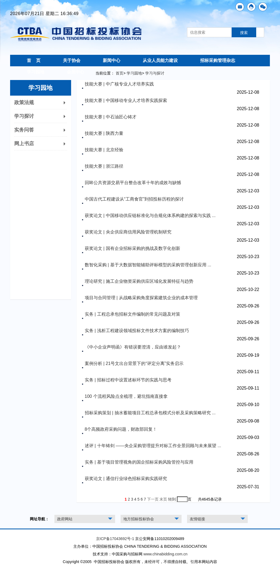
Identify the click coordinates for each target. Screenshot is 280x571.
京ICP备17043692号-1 (115, 538)
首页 (119, 73)
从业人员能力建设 (160, 60)
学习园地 (35, 72)
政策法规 (40, 102)
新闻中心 (111, 60)
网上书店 (40, 143)
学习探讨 (40, 116)
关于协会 (71, 60)
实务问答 (40, 130)
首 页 (33, 60)
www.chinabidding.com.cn (165, 554)
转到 (172, 499)
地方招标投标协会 (138, 519)
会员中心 (75, 72)
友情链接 (197, 519)
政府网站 (64, 519)
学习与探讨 (154, 73)
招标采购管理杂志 (217, 60)
